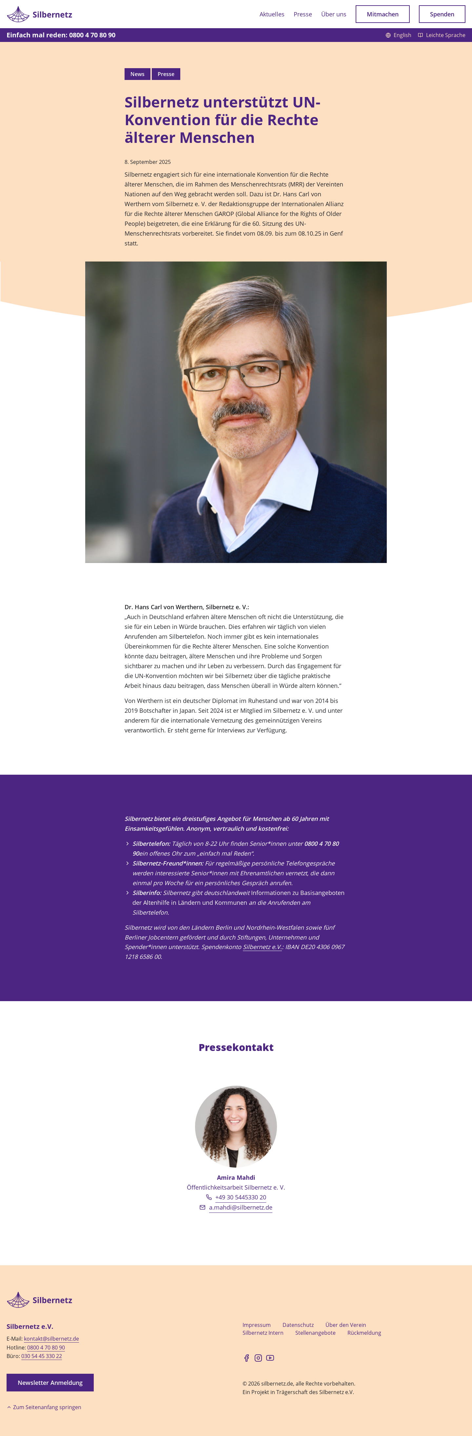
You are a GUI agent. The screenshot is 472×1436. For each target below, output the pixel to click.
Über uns (333, 14)
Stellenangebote (315, 1332)
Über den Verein (345, 1325)
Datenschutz (298, 1325)
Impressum (257, 1325)
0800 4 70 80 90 (46, 1347)
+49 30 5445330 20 (240, 1197)
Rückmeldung (364, 1332)
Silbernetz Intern (263, 1332)
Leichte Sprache (441, 35)
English (399, 35)
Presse (303, 14)
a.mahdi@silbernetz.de (240, 1207)
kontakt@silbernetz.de (51, 1338)
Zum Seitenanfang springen (44, 1407)
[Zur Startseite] (39, 14)
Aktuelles (272, 14)
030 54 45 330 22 (41, 1356)
